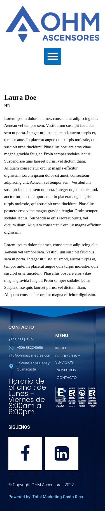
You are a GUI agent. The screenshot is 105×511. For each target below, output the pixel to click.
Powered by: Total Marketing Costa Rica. (46, 496)
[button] (52, 56)
